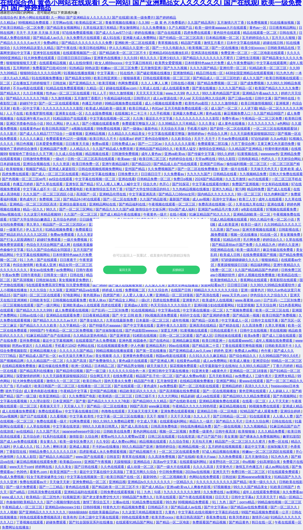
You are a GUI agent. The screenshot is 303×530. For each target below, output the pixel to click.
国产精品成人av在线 (186, 507)
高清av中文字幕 (165, 462)
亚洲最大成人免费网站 (140, 38)
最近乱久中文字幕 (159, 118)
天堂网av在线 (63, 22)
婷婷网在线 (44, 467)
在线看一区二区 (254, 401)
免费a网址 (51, 43)
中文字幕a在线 (169, 310)
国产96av (99, 285)
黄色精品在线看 (77, 487)
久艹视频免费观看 (240, 310)
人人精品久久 (79, 149)
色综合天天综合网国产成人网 (48, 244)
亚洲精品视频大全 (43, 350)
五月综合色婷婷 (65, 219)
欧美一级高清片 (249, 250)
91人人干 (100, 93)
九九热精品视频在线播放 (191, 189)
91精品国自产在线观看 (70, 118)
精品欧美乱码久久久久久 (138, 391)
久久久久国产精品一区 (235, 88)
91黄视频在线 (248, 154)
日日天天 (222, 497)
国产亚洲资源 (120, 335)
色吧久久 (268, 159)
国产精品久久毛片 (229, 421)
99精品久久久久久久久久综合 (216, 290)
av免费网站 (65, 270)
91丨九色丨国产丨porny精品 (234, 502)
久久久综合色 (158, 290)
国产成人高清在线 (135, 426)
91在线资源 (187, 436)
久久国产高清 (76, 361)
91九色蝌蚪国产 (276, 194)
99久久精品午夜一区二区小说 (272, 219)
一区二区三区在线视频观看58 (275, 128)
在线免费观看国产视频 (260, 255)
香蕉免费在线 (216, 517)
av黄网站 (233, 492)
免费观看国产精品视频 (209, 522)
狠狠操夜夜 (132, 78)
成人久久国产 (253, 78)
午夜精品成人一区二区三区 (22, 507)
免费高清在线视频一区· (216, 204)
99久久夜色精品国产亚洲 (221, 93)
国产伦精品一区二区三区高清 (181, 38)
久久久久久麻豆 (32, 138)
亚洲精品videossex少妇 (63, 507)
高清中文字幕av (224, 199)
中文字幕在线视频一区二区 (110, 118)
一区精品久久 (183, 482)
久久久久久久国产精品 (76, 350)
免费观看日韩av (87, 229)
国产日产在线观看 (34, 416)
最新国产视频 (179, 199)
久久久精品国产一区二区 (45, 361)
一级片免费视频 (76, 239)
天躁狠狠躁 (123, 462)
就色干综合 (13, 391)
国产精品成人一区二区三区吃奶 (217, 78)
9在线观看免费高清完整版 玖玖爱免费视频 (58, 285)
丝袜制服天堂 (277, 446)
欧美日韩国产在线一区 (123, 477)
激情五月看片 (214, 43)
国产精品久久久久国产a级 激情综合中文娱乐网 (131, 209)
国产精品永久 (10, 93)
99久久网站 (55, 123)
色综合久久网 (217, 133)
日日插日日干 (151, 174)
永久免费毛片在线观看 (83, 38)
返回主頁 (125, 270)
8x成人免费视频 (12, 477)
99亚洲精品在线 (222, 250)
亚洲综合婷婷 (290, 411)
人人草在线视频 (38, 426)
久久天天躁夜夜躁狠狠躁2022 (253, 133)
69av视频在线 (11, 214)
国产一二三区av (150, 144)
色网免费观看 (128, 83)
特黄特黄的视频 (277, 149)
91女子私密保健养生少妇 (46, 477)
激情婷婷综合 (166, 446)
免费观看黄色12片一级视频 (67, 138)
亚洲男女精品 (284, 376)
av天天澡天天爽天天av (76, 356)
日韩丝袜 (60, 83)
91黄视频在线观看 (194, 330)
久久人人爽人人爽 (155, 83)
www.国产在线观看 (90, 456)
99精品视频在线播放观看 (115, 350)
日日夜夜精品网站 (283, 27)
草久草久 (33, 224)
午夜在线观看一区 (288, 522)
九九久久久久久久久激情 (182, 492)
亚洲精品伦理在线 (113, 194)
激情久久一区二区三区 (63, 381)
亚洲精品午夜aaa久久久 (260, 93)
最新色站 (151, 128)
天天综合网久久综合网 (209, 98)
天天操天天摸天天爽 (143, 411)
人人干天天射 (279, 401)
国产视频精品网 (12, 361)
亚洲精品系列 (156, 345)
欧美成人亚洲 (46, 265)
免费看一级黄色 (201, 431)
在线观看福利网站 (173, 421)
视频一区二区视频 (173, 431)
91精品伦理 (232, 239)
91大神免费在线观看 (39, 58)
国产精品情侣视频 (70, 371)
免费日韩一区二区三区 (248, 472)
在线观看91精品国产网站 (135, 522)
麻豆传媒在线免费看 (278, 250)
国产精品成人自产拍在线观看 (175, 164)
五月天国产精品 (85, 250)
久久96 (143, 22)
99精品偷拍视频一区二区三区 (279, 502)
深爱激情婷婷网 (28, 376)
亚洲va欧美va (175, 154)
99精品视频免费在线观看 (124, 103)
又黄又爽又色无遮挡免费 (276, 144)
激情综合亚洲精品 (212, 149)
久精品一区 (95, 88)
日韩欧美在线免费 (117, 431)
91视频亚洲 (71, 497)
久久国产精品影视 (153, 199)
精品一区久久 (33, 209)
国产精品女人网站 (122, 300)
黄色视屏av (92, 295)
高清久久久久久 (257, 386)
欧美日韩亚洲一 (214, 340)
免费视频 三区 (50, 199)
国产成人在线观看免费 (125, 285)
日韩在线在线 (282, 421)
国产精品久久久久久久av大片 (55, 320)
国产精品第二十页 (206, 345)
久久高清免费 (252, 325)
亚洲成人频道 (79, 446)
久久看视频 (59, 416)
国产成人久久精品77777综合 (42, 133)
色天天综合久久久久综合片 (171, 305)
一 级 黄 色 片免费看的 (168, 22)
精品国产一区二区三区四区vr (65, 224)
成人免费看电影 (71, 189)
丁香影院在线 (16, 451)
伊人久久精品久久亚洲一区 (129, 48)
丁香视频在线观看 (30, 522)
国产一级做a (132, 128)
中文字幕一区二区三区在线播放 (121, 416)
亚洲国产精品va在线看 (82, 290)
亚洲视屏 (283, 103)
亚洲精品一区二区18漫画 (174, 295)
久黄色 (170, 512)
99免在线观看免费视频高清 (40, 517)
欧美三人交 (247, 199)
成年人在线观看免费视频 (261, 492)
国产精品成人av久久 (48, 38)
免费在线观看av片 (34, 482)
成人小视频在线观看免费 (164, 103)
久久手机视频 (160, 113)
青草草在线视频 (134, 456)
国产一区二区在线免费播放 (198, 169)
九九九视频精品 (255, 426)
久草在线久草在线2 (250, 204)
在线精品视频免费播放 (19, 366)
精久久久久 (149, 58)
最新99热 (150, 477)
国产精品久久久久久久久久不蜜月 (208, 58)
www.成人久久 (13, 497)
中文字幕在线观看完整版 (167, 133)
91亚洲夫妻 (200, 371)
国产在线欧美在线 (183, 401)
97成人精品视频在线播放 (221, 451)
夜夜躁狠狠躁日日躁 (233, 265)
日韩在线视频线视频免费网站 (100, 169)
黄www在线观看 (251, 381)
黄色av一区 (258, 27)
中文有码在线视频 (275, 184)
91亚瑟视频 (245, 305)
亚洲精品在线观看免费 (63, 315)
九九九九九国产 (199, 174)
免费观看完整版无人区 (139, 123)
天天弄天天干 (266, 497)
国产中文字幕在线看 (138, 325)
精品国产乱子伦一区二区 (155, 376)
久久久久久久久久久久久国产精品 (221, 482)
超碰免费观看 (56, 522)
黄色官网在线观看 (253, 391)
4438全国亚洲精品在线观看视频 (250, 73)
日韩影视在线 (289, 229)
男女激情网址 (129, 27)
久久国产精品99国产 (269, 113)
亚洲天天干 (221, 472)
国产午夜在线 (66, 48)
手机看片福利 (197, 128)
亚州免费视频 (30, 340)
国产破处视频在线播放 (154, 73)
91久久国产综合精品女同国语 (48, 250)
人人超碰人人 (279, 391)
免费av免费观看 (62, 234)
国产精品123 (142, 164)
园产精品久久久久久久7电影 (109, 401)
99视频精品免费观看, (34, 22)
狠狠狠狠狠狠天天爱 (21, 63)
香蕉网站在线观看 (254, 280)
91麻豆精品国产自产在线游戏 (48, 335)
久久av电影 (278, 138)
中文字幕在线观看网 (271, 63)
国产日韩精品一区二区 (230, 416)
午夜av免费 (10, 275)
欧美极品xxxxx (71, 462)
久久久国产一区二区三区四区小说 (48, 194)
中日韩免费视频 (171, 472)
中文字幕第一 (107, 73)
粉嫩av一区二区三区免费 (120, 68)
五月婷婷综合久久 (256, 38)
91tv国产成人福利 (182, 209)
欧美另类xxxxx (163, 517)
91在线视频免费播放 (47, 78)
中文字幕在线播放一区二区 (203, 310)
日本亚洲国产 (63, 401)
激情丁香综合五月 (96, 502)
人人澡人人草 (155, 285)
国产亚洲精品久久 (83, 83)
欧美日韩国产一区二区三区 (55, 386)
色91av (157, 108)
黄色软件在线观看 (227, 32)
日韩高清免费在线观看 (45, 492)
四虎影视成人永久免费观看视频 (103, 451)
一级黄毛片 (15, 229)
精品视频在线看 (97, 154)
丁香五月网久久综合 (141, 472)
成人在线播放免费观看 (19, 411)
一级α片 (59, 159)
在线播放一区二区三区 (94, 386)
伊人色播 (137, 345)
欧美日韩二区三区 (153, 159)
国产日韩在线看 (86, 467)
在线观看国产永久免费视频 (96, 340)
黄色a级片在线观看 (133, 361)
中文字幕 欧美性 (82, 416)
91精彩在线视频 (145, 335)
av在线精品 (25, 431)
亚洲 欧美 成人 (291, 169)
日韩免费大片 (128, 174)
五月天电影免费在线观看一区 (186, 108)
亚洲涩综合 (260, 361)
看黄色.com (39, 472)
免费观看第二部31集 (213, 144)
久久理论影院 (40, 401)
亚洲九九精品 (222, 189)
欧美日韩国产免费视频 (279, 315)
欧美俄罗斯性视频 (39, 113)
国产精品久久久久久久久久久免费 (87, 43)
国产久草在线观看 (50, 184)
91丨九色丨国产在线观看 (39, 260)
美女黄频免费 (290, 234)
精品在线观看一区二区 (260, 32)
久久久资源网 (87, 234)
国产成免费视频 (252, 83)
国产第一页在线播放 (151, 350)
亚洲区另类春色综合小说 (25, 123)
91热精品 (76, 68)
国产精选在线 (229, 325)
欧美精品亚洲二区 (89, 22)
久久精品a (8, 22)
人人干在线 (15, 113)
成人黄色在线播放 (232, 123)
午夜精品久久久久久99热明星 (194, 406)
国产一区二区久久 (284, 507)
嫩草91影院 (291, 436)
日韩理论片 (142, 98)
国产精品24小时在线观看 (82, 199)
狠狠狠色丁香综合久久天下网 (31, 154)
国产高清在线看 (208, 295)
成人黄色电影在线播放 (41, 391)
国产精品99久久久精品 (150, 401)
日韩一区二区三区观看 (176, 335)
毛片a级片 (24, 386)
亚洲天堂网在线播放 (183, 285)
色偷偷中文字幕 (12, 250)
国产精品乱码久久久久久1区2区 (24, 234)
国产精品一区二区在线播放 (107, 406)
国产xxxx (233, 229)
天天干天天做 (180, 416)
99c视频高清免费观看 (161, 315)
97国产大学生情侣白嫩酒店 (30, 219)
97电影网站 (72, 295)
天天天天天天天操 (150, 93)
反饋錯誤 (178, 270)
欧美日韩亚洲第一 (107, 78)
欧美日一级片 (251, 224)
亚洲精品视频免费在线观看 (219, 401)
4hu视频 (248, 462)
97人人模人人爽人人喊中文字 (118, 184)
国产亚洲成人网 (162, 361)
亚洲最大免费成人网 (188, 113)
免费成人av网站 (246, 350)
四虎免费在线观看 (197, 32)
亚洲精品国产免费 (54, 149)
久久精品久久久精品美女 (127, 133)
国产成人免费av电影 (191, 376)
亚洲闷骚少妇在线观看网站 (214, 305)
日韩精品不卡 (158, 507)
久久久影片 (9, 133)
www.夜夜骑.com (248, 300)
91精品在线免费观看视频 (65, 88)
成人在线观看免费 (176, 88)
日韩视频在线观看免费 (70, 300)
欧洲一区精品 (81, 366)
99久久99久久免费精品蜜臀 (114, 421)
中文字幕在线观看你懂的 (211, 184)
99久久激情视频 (121, 93)
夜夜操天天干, (51, 406)
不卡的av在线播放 (106, 446)
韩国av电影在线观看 (171, 356)
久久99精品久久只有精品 (177, 123)
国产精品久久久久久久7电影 (27, 98)
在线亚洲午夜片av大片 (33, 118)
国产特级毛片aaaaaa (105, 325)
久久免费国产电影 (83, 396)
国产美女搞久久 (92, 320)
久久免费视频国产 (161, 169)
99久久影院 (227, 159)
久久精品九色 (265, 244)
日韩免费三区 (291, 270)
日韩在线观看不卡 (224, 330)
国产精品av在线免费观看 (249, 507)
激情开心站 (260, 517)
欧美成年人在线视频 (217, 300)
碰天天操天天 (157, 366)
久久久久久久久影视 (180, 144)
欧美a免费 (252, 335)
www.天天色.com (235, 295)
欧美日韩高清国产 (56, 128)
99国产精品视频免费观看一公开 (265, 512)
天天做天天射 (59, 482)
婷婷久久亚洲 (288, 244)
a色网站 (283, 123)
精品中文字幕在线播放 (98, 174)
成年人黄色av (151, 154)
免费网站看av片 (213, 285)
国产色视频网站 (285, 396)
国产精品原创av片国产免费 (232, 244)
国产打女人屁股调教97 (17, 239)
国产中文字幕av (216, 507)
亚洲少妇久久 (170, 58)
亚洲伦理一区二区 (233, 68)
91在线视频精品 (143, 310)
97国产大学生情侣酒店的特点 (147, 189)
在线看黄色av (30, 128)
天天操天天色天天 (264, 169)
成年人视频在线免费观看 (274, 340)
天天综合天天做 (173, 128)
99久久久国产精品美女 (250, 487)
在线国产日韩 (181, 290)
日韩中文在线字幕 (265, 320)
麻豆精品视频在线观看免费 (37, 462)
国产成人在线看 (279, 189)
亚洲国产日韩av (212, 164)
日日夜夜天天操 (77, 144)
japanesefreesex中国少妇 (81, 431)
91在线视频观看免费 (113, 345)
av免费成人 (244, 376)
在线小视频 (178, 214)
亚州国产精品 (135, 169)
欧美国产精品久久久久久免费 (277, 88)
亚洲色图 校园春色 (133, 340)
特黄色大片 (111, 507)
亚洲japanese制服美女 (255, 477)
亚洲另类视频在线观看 (259, 229)
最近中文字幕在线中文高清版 (102, 472)
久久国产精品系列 (201, 22)
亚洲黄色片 (191, 300)
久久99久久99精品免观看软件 (273, 285)
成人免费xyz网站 (124, 441)
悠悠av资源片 (22, 345)
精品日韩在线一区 (210, 73)
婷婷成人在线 (112, 290)
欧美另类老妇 (239, 517)
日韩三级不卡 (145, 396)
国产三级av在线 (240, 98)
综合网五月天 (100, 376)
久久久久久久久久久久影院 (63, 108)
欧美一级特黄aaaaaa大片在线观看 (221, 27)
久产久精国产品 (181, 27)
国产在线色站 (159, 340)
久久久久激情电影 (225, 103)
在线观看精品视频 (53, 63)
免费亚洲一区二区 (235, 53)
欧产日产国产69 (209, 436)
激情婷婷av (196, 133)
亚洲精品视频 (95, 133)
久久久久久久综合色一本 (127, 371)
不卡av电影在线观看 (28, 88)
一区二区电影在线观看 (267, 53)
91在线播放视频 (282, 22)
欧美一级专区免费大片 (77, 441)
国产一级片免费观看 (21, 487)
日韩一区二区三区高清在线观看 (91, 159)
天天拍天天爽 (202, 441)
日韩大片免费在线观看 (286, 174)
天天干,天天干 (205, 138)
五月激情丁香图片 (88, 98)
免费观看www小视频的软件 (215, 275)
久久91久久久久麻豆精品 (208, 356)
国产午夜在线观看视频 (196, 497)
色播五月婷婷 (92, 103)
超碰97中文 (28, 103)
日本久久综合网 (257, 421)
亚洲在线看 (126, 179)
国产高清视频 (23, 280)
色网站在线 (86, 345)
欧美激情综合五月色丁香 (105, 189)
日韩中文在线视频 (254, 330)
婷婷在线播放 (144, 32)
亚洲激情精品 (183, 73)
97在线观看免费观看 (283, 472)
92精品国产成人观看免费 (259, 411)
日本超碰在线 (10, 164)
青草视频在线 (168, 43)
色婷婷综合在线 (181, 159)
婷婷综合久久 (273, 239)
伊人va (184, 98)
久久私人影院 (26, 456)
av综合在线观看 (61, 179)
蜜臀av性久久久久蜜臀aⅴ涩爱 (123, 436)
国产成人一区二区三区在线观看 (56, 174)
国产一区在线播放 (225, 48)
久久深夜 (56, 290)
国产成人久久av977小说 (114, 32)
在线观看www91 (241, 340)
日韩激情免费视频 (125, 154)
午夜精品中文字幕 (74, 391)
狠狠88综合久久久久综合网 (41, 73)
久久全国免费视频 (99, 113)
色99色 (22, 472)
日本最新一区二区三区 (153, 320)
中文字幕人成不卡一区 (40, 189)
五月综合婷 (32, 436)
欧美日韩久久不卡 (103, 138)
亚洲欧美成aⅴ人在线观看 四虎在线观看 (92, 305)
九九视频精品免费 (253, 174)
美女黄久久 (49, 441)
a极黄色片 (219, 371)
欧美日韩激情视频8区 (257, 103)
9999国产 (37, 330)
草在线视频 (278, 330)
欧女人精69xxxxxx (109, 63)
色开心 (164, 184)
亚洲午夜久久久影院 (171, 325)
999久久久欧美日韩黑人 (100, 426)
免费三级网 (210, 260)
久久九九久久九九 (261, 123)
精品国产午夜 (144, 381)
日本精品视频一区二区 (223, 38)
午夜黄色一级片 (155, 214)
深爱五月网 (169, 330)
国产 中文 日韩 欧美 (127, 315)
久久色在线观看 (113, 467)
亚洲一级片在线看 (235, 169)
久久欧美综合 (181, 138)
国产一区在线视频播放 (220, 391)
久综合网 (92, 436)
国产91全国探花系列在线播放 (91, 522)
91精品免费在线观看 (148, 502)
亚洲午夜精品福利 (116, 164)
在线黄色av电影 (189, 361)
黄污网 (240, 189)
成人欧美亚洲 (228, 224)
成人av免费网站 (215, 361)
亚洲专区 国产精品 (79, 184)
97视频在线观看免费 (282, 209)
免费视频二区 (135, 290)
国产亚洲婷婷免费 (216, 315)
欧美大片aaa (207, 456)
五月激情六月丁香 (231, 22)
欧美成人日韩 (230, 255)
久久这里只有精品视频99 (43, 214)
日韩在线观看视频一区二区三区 (167, 78)
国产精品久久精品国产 (56, 456)
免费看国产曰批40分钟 (49, 68)
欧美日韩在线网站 (93, 48)
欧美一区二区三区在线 (272, 310)
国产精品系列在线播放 (37, 371)
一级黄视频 (74, 133)
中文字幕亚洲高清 (143, 194)
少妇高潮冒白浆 (268, 462)
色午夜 (266, 350)
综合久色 (150, 184)
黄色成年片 (28, 199)
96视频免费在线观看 (264, 406)
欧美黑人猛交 (186, 149)
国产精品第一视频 (246, 315)
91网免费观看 (80, 421)
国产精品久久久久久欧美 (38, 325)
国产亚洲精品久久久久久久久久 (43, 512)
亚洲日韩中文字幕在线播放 (169, 371)
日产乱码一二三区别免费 (282, 300)
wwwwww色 (269, 154)
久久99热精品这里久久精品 (33, 48)
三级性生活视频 (248, 58)
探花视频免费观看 (184, 366)
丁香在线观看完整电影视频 (242, 345)
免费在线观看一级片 (52, 421)
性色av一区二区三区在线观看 (68, 93)
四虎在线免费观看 (167, 300)
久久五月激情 (235, 179)
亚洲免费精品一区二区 (89, 482)
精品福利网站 (260, 265)
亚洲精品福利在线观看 (81, 492)
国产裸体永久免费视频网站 (260, 436)
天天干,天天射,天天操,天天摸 (38, 32)
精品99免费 (256, 189)
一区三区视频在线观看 (17, 305)
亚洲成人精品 (292, 406)
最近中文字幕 (255, 446)
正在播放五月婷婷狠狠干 (32, 83)
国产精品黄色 (239, 522)
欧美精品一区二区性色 (43, 497)
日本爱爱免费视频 (50, 144)
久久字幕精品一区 (73, 325)
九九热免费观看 (230, 456)
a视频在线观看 (83, 128)
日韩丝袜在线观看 (228, 335)
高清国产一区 (86, 194)
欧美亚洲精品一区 (53, 396)
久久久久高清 (203, 467)
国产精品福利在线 (132, 204)
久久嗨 (138, 118)
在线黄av (126, 138)
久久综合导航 (179, 441)
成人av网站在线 (277, 467)
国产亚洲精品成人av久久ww (190, 350)
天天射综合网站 (289, 159)
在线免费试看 (123, 376)
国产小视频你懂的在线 (63, 502)
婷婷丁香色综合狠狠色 (152, 138)
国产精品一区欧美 (205, 320)
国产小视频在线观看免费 (101, 123)
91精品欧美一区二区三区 (268, 68)
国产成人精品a (153, 487)
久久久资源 (61, 164)
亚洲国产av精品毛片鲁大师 (218, 209)
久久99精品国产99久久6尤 (279, 356)
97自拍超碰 (259, 138)
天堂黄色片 (225, 467)
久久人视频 (8, 512)
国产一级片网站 (48, 305)
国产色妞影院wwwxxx (142, 330)
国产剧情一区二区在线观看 (230, 128)
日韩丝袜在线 (46, 280)
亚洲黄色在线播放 (107, 58)
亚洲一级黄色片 (253, 290)
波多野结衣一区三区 (224, 462)
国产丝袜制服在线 (109, 330)
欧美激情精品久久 (224, 280)
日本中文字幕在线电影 (244, 43)
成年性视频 (181, 320)
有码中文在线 (190, 315)
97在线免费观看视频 (78, 32)
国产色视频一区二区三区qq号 (24, 179)
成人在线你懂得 (81, 63)
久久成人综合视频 (69, 154)
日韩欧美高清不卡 (279, 345)
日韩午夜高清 (225, 431)
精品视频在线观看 (153, 441)
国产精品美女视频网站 (64, 27)
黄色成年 (151, 386)
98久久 (51, 209)
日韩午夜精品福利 (90, 270)
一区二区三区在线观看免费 (179, 451)
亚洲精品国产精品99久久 (155, 149)
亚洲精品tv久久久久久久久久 (149, 482)
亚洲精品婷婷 (232, 386)
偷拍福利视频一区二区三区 (247, 164)
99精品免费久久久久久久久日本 (53, 451)
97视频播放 (222, 487)
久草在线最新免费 (120, 320)
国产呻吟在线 (284, 98)
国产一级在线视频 (228, 426)
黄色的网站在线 (145, 431)
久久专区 (102, 441)
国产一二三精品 (51, 487)
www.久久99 (175, 93)
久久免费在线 (213, 492)
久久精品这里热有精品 (90, 335)
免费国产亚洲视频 (246, 184)
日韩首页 (113, 456)
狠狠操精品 (270, 260)
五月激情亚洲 (151, 68)
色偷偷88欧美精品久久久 (25, 502)
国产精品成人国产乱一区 (38, 356)
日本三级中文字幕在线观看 (99, 517)
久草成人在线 (149, 88)
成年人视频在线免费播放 (257, 275)
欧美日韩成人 (139, 108)
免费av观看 (101, 144)
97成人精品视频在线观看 (229, 219)
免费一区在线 (278, 441)
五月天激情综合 (257, 456)
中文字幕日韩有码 (139, 63)
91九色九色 (284, 73)
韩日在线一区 (262, 522)
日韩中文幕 (263, 98)
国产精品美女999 (78, 78)
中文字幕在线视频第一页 (86, 477)
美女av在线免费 (42, 270)
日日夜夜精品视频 (96, 315)
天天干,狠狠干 (157, 416)
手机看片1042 (65, 345)
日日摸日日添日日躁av (74, 58)
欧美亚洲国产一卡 (64, 472)
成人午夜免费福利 (240, 63)
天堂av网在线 (205, 159)
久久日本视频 (33, 93)
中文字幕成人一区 (235, 320)
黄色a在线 (214, 113)
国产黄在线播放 (204, 88)
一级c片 (144, 300)
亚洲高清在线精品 (203, 325)
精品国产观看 (191, 43)
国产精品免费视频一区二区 (217, 83)
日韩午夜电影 (31, 275)
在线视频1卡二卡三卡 (131, 113)
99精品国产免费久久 (138, 497)
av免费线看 (168, 386)
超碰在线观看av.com (122, 88)
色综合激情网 (23, 265)
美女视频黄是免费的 (74, 280)
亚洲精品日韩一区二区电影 (217, 411)
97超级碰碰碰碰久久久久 (240, 260)
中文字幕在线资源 (66, 426)
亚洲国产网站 (226, 381)
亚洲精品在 (142, 462)
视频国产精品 (36, 169)
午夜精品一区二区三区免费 (262, 118)
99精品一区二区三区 (286, 361)
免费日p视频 (183, 179)
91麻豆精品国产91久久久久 (210, 214)
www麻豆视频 (159, 406)
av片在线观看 (259, 179)
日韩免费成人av (124, 144)
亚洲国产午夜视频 (98, 462)
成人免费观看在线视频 (72, 310)
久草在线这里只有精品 (100, 27)
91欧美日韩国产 (282, 487)
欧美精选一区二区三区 (115, 396)
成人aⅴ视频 (201, 199)
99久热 (171, 502)
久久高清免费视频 (162, 456)
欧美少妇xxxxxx (253, 48)
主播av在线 (121, 502)
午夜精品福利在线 (118, 98)
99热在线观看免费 (136, 517)
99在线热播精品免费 (196, 426)
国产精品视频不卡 (143, 451)
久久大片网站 (168, 396)
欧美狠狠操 (15, 169)
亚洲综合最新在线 (73, 204)
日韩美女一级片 (56, 275)
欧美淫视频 (107, 83)
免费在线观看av (50, 411)
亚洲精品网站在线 (103, 204)
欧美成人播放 (240, 361)
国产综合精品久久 (243, 356)
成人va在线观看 (208, 396)
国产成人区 (204, 335)
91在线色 (127, 73)
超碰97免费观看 (49, 239)
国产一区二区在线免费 (120, 199)
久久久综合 (38, 290)
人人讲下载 (249, 108)
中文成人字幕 (147, 421)
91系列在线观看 (55, 436)
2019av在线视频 (198, 472)
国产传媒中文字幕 (201, 154)
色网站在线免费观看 (204, 477)
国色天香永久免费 (118, 381)
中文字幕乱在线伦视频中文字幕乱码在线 (208, 512)
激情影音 (76, 436)
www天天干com (21, 467)
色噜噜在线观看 (113, 411)
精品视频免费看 (133, 507)
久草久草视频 (275, 325)
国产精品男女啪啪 (131, 366)
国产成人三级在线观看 (279, 335)
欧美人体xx (98, 300)
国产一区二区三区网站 (76, 209)
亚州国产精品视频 (104, 391)
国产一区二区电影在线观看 (199, 386)
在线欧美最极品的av (88, 244)
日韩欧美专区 (40, 300)
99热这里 (92, 68)
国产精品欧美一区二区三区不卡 (123, 53)
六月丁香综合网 (243, 144)
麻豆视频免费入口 (237, 113)
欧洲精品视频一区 (192, 446)
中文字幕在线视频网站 (33, 255)
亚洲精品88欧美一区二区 (252, 214)
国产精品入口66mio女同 (176, 194)
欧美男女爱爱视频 (169, 63)
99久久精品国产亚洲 (138, 446)
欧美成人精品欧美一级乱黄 (106, 108)
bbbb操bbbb (78, 512)
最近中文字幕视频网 (58, 340)
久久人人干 (202, 416)
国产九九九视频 (175, 68)
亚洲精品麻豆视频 (186, 340)
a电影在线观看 (252, 209)
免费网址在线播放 (16, 527)
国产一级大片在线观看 (174, 467)
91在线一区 (269, 234)
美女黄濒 (231, 436)
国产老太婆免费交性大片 (101, 497)
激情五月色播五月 (249, 467)
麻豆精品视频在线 (233, 406)
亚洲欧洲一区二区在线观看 (135, 43)
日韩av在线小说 (32, 315)
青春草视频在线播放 (120, 22)
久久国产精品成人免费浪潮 (113, 149)
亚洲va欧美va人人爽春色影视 (188, 487)
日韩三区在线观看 (162, 436)
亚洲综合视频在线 (37, 164)
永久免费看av (292, 492)
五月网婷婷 (22, 68)
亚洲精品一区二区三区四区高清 (33, 204)
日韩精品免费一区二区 (154, 179)
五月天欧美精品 (221, 376)
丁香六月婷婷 (283, 366)
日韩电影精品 (248, 159)
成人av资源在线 (165, 98)
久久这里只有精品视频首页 (142, 512)
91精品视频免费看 (59, 229)
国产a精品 (17, 492)
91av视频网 (9, 416)
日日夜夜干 (68, 260)
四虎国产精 (112, 295)
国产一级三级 (96, 371)
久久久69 (131, 58)
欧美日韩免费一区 (86, 164)
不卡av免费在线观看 (233, 138)
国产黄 (81, 401)
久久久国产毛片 (48, 431)
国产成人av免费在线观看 (19, 441)
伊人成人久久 (23, 446)
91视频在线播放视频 (79, 73)
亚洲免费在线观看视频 (178, 411)
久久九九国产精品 (204, 68)
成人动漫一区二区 (141, 467)
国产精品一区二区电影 (173, 522)
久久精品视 (44, 345)
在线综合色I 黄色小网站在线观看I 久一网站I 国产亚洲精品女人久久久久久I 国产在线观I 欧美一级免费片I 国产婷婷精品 (88, 17)
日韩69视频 (92, 507)
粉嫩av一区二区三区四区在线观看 (268, 451)
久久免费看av (174, 174)
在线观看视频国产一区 (80, 53)
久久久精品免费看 (272, 431)
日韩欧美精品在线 (281, 48)
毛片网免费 (252, 239)
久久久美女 (207, 123)
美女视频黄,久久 (108, 356)
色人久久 (193, 93)
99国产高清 (138, 406)
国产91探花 (181, 184)
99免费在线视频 (108, 128)
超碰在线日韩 (273, 43)
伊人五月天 (34, 229)
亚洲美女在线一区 (69, 113)
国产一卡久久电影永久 (169, 48)
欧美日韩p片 (92, 381)
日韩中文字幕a (242, 497)
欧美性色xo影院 (197, 103)
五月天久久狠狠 (284, 38)
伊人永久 (73, 123)
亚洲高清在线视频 (205, 53)
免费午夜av (231, 118)
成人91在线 (112, 38)
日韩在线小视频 (183, 83)
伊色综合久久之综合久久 (269, 295)
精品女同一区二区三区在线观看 (83, 265)
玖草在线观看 (166, 497)
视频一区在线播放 (244, 234)
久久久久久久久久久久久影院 (197, 118)
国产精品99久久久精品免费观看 (247, 396)
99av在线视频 (179, 345)
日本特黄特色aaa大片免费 (205, 63)
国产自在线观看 (169, 32)
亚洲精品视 (117, 482)
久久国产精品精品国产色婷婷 (257, 270)
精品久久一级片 (201, 421)
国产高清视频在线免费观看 (180, 391)
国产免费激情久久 (103, 361)
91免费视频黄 (257, 22)
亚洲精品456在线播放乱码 (169, 53)
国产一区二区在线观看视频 (59, 103)
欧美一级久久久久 (263, 482)
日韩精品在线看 (225, 174)
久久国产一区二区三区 (81, 214)
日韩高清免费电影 (164, 426)
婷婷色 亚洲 (223, 350)
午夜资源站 (88, 260)
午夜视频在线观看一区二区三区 (172, 204)
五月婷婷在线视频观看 (225, 446)
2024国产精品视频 (209, 179)
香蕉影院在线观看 (284, 280)
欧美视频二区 (199, 48)
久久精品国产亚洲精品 (245, 149)
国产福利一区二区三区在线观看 (37, 295)
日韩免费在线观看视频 (117, 492)
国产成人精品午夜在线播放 (120, 214)
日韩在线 (77, 275)
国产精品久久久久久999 (34, 310)
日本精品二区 (104, 366)
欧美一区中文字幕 (27, 108)
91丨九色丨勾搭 (149, 492)
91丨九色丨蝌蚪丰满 (51, 446)
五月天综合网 (266, 305)
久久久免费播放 (154, 27)
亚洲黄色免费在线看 (138, 356)
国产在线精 (186, 456)
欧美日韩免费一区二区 (215, 270)
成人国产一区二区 (225, 108)
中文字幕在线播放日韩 (82, 411)
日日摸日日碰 (237, 285)
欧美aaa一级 (127, 159)
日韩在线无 (288, 32)
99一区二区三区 (249, 194)
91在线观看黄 (260, 416)
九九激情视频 (61, 98)
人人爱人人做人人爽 (138, 295)
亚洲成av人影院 (136, 305)
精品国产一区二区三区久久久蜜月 (240, 441)
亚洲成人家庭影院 (62, 169)
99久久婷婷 (226, 154)
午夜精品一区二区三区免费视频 (70, 330)
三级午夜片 (263, 376)
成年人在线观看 (270, 199)
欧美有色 (70, 517)
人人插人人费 (283, 416)
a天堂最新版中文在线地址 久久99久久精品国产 (235, 366)
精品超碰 (187, 396)
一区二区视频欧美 (173, 477)
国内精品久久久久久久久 (216, 194)
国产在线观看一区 (128, 386)
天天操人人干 (74, 406)
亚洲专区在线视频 (47, 53)
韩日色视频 (25, 144)
